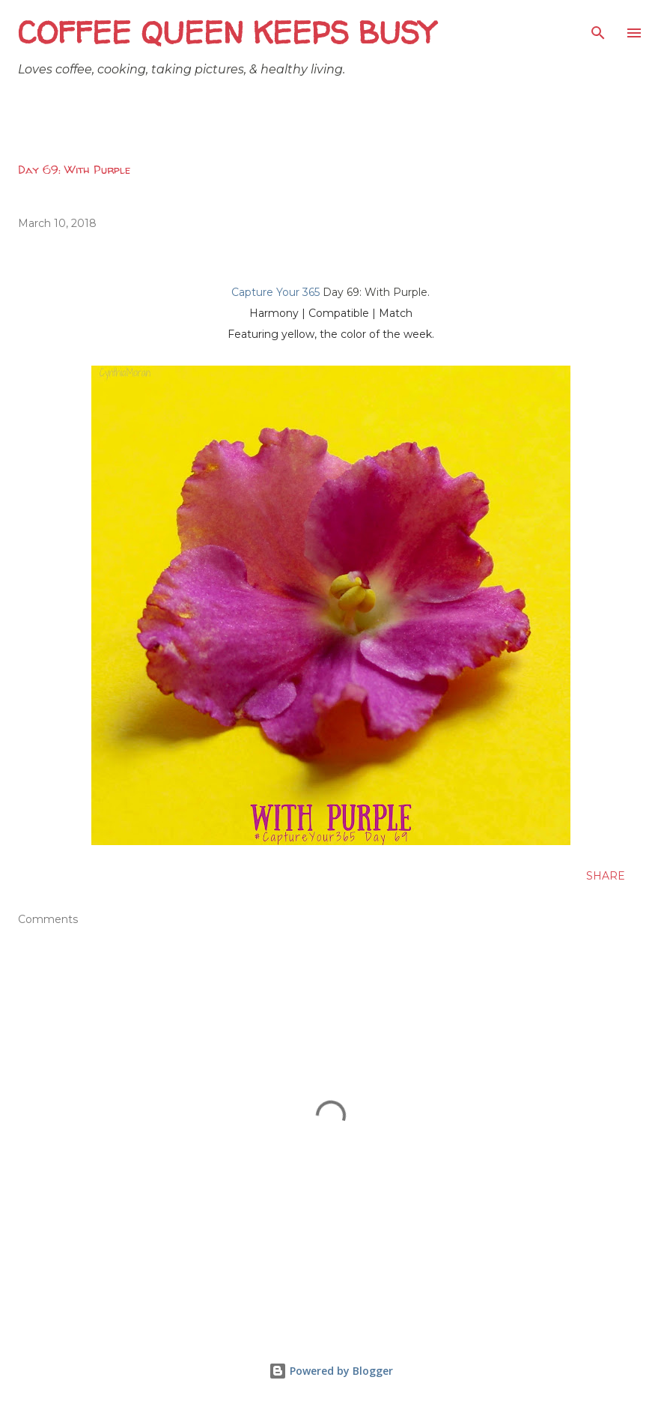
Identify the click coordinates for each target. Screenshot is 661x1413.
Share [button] (605, 876)
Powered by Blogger (331, 1371)
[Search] (598, 27)
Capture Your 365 (275, 292)
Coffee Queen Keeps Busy (226, 32)
